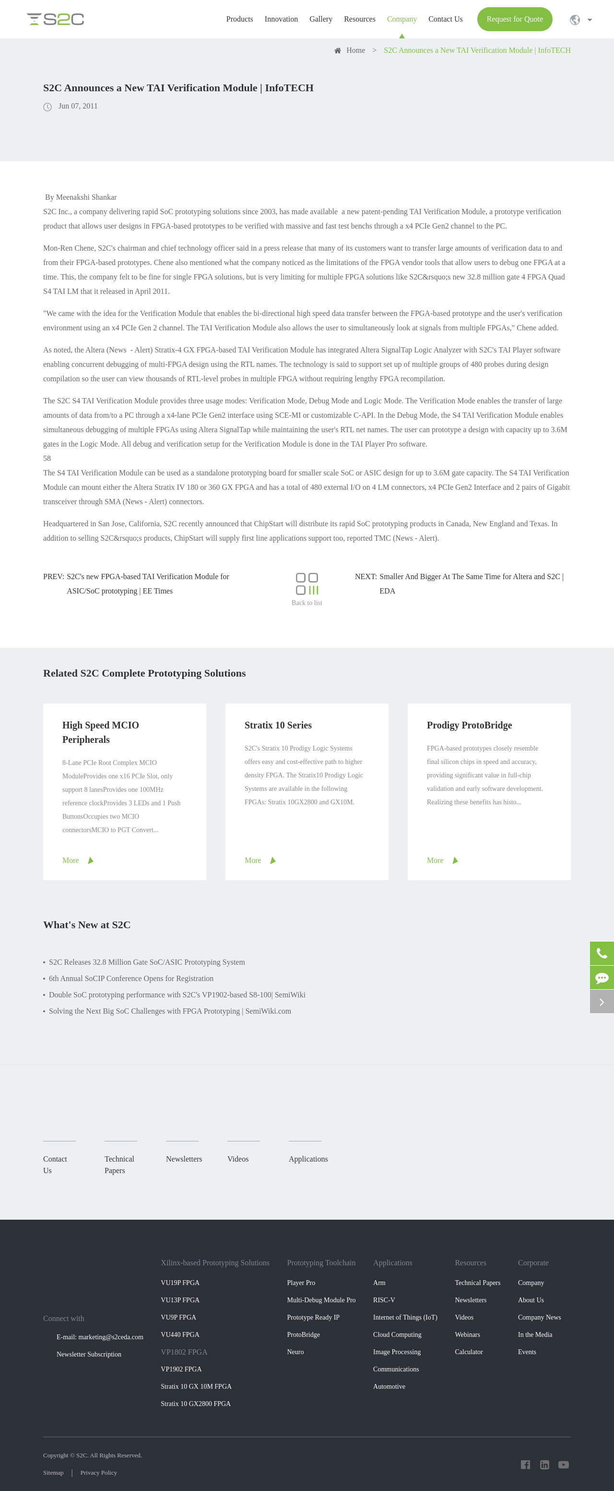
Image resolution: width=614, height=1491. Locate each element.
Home (355, 50)
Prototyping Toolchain (321, 1263)
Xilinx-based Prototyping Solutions (215, 1263)
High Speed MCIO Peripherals (100, 732)
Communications (396, 1369)
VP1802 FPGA (184, 1352)
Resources (470, 1263)
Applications (393, 1263)
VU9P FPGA (178, 1317)
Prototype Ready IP (313, 1317)
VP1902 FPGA (181, 1369)
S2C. (82, 1455)
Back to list (307, 589)
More (70, 860)
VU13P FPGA (180, 1300)
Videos (464, 1317)
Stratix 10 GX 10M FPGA (196, 1386)
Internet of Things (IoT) (405, 1317)
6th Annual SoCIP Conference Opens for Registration (131, 978)
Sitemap (53, 1472)
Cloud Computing (397, 1334)
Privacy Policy (99, 1472)
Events (527, 1352)
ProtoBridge (303, 1334)
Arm (379, 1282)
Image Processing (397, 1352)
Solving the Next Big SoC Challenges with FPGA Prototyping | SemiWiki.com (170, 1011)
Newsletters (470, 1300)
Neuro (295, 1352)
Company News (539, 1317)
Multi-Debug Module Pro (321, 1300)
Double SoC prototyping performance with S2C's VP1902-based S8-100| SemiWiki (177, 995)
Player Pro (301, 1282)
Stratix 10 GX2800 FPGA (196, 1403)
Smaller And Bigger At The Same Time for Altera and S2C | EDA (471, 583)
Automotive (389, 1386)
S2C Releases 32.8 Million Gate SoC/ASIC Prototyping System (147, 962)
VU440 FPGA (180, 1334)
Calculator (469, 1352)
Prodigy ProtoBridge (469, 725)
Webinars (467, 1334)
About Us (531, 1300)
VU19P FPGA (180, 1282)
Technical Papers (477, 1282)
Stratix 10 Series (278, 725)
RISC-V (384, 1300)
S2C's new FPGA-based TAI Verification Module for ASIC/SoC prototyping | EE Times (148, 583)
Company (531, 1282)
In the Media (535, 1334)
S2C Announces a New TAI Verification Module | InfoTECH (477, 50)
